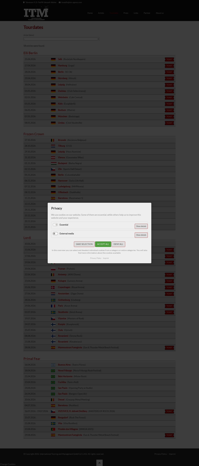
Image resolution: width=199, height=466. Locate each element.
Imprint (106, 258)
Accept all (103, 244)
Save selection (84, 244)
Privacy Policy (95, 258)
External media (67, 233)
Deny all (118, 244)
